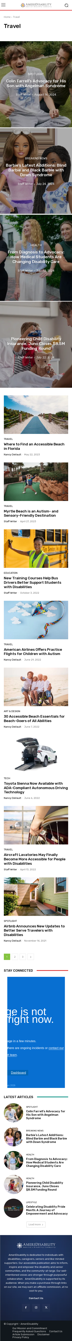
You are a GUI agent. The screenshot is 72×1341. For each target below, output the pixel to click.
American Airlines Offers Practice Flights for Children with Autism (33, 651)
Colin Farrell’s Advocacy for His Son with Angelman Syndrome (45, 1115)
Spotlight (36, 74)
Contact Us (36, 1298)
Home (7, 17)
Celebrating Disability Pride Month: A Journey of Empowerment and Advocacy (47, 1210)
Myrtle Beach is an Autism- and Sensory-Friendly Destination (31, 513)
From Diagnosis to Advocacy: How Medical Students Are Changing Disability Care (47, 1162)
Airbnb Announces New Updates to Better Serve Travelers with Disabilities (34, 930)
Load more (36, 1224)
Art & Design (12, 711)
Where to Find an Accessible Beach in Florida (34, 446)
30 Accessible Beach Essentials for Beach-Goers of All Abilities (34, 718)
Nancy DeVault (12, 454)
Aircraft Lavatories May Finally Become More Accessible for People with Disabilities (34, 859)
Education (10, 573)
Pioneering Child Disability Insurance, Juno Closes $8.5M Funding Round (44, 1186)
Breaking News (36, 158)
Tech (7, 778)
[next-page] (30, 957)
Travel (8, 439)
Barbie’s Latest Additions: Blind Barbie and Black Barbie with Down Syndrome (46, 1138)
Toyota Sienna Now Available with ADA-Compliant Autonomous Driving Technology (36, 787)
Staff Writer (10, 521)
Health (36, 245)
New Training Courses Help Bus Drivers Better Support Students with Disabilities (32, 582)
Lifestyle (31, 1202)
